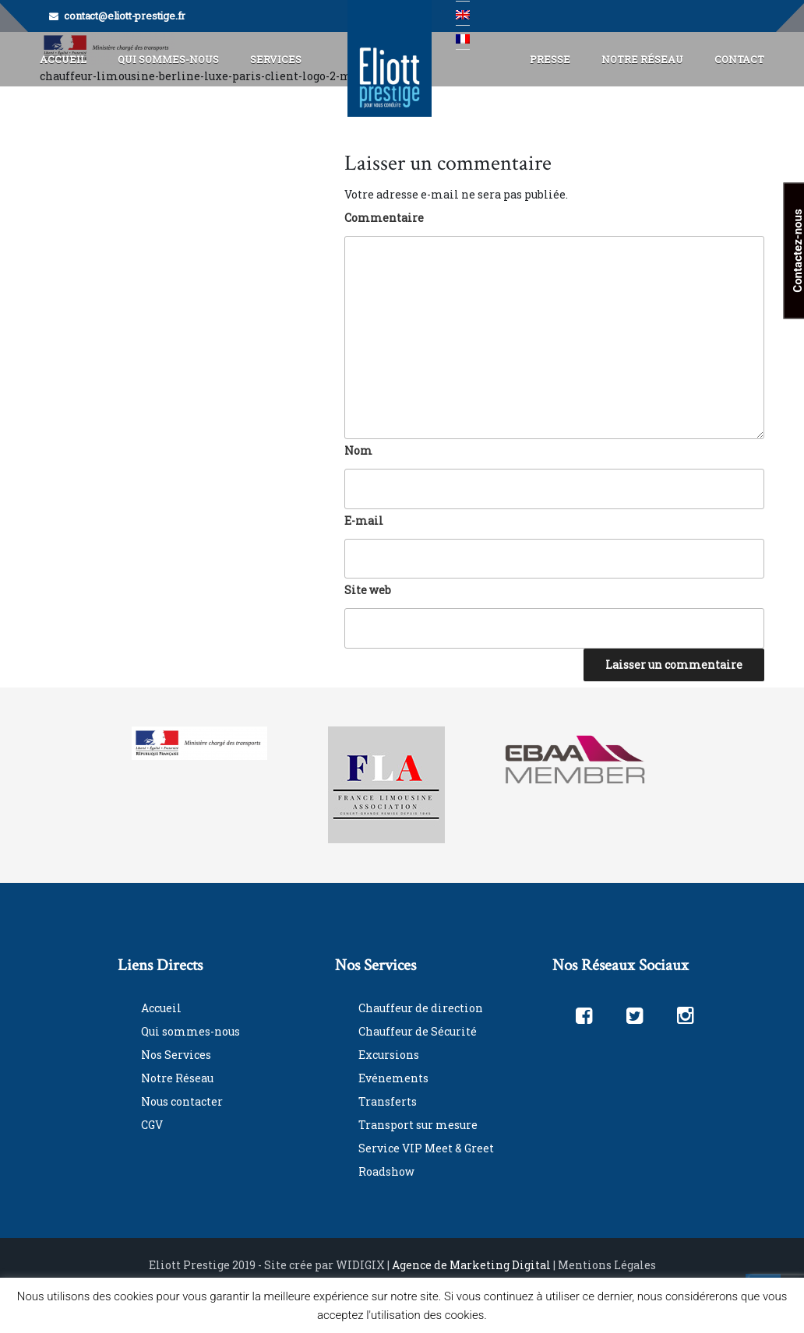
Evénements (393, 1078)
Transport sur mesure (418, 1124)
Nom (358, 450)
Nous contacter (182, 1101)
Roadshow (386, 1171)
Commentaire (384, 217)
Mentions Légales (607, 1264)
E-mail (363, 520)
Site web (367, 589)
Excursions (388, 1054)
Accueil (63, 59)
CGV (152, 1124)
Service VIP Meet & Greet (426, 1148)
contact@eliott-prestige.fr (124, 16)
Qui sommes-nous (190, 1031)
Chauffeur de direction (420, 1008)
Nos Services (176, 1054)
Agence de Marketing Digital (471, 1264)
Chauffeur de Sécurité (417, 1031)
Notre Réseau (642, 59)
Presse (550, 59)
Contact (739, 59)
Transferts (387, 1101)
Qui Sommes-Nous (168, 59)
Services (276, 59)
